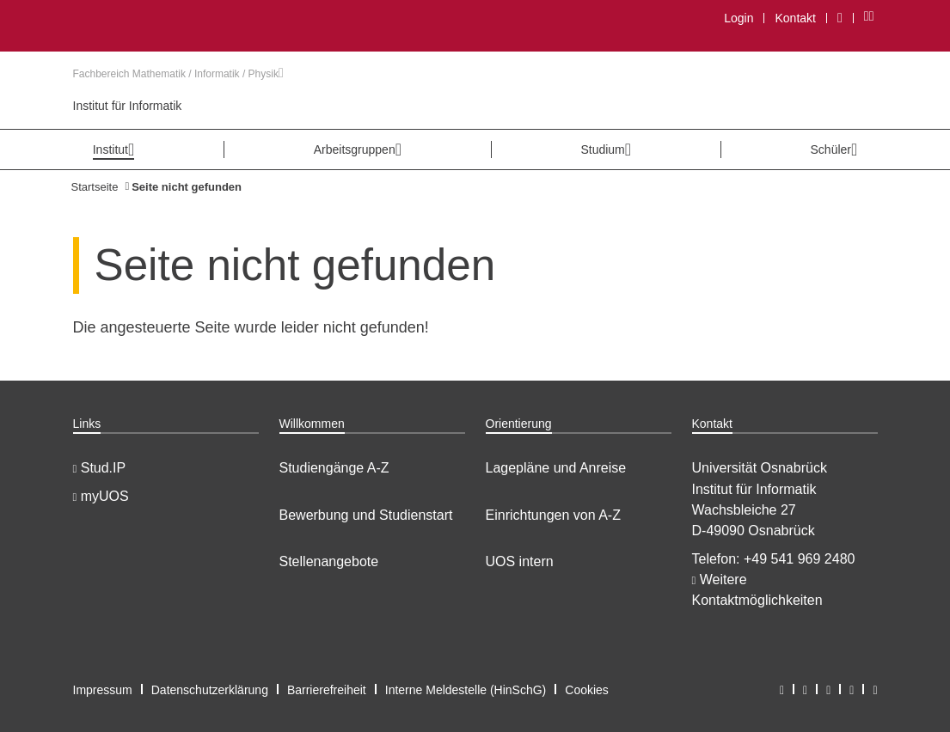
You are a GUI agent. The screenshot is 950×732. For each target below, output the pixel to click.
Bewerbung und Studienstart (366, 515)
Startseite (95, 186)
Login (738, 18)
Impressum (102, 690)
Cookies (587, 690)
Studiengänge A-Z (334, 468)
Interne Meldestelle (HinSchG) (466, 690)
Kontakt (795, 18)
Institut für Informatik (127, 106)
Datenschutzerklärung (209, 690)
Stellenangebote (329, 561)
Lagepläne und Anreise (556, 468)
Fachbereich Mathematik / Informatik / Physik (178, 74)
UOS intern (520, 561)
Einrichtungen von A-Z (553, 515)
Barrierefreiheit (326, 690)
